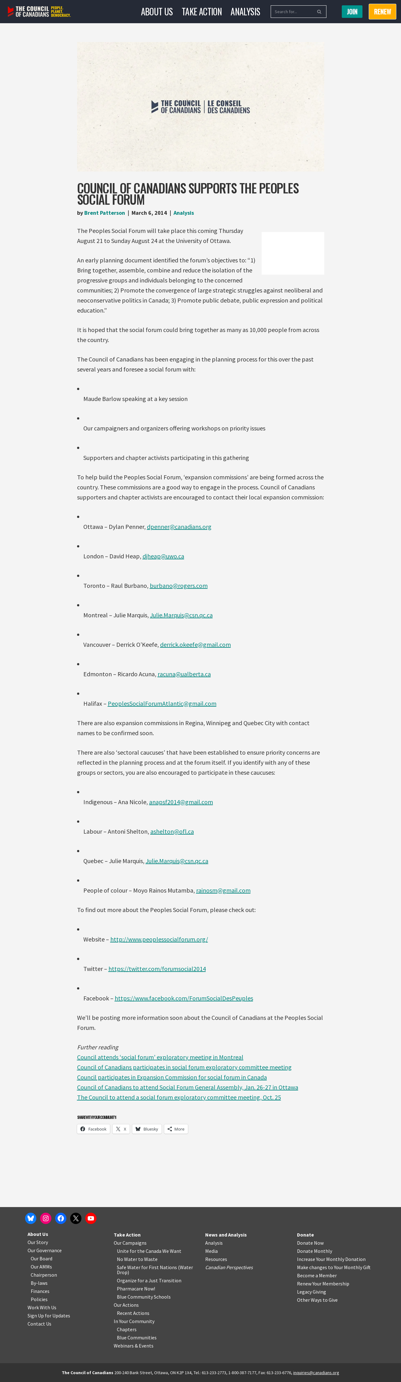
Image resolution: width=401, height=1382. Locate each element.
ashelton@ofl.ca (172, 831)
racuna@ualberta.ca (184, 674)
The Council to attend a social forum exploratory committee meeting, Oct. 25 (179, 1097)
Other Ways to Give (317, 1300)
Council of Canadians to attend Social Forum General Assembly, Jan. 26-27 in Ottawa (187, 1087)
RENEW (382, 11)
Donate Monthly (314, 1251)
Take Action (202, 11)
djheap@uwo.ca (163, 556)
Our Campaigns (130, 1243)
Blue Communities (137, 1337)
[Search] (291, 11)
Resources (216, 1259)
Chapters (127, 1329)
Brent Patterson (104, 212)
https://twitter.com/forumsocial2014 (157, 969)
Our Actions (126, 1305)
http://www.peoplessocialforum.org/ (159, 939)
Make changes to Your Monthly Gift (334, 1267)
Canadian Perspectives (229, 1267)
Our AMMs (41, 1266)
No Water (127, 1259)
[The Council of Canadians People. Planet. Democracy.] (39, 11)
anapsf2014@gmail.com (181, 802)
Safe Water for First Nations (147, 1267)
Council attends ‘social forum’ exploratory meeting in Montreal (160, 1057)
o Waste (149, 1259)
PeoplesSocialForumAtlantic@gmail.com (162, 703)
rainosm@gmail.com (223, 890)
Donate (305, 1235)
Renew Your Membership (323, 1283)
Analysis (245, 11)
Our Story (38, 1242)
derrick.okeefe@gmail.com (195, 644)
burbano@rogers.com (179, 585)
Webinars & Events (134, 1345)
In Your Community (134, 1321)
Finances (40, 1291)
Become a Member (317, 1275)
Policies (39, 1299)
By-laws (39, 1283)
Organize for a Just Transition (149, 1280)
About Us (157, 11)
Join (352, 11)
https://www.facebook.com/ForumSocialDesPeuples (184, 998)
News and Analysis (226, 1235)
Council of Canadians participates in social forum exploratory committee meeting (184, 1067)
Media (211, 1251)
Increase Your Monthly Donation (331, 1259)
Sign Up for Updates (49, 1315)
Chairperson (44, 1275)
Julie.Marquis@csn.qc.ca (181, 615)
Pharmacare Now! (136, 1288)
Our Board (41, 1258)
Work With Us (42, 1307)
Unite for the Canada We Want (149, 1251)
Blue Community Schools (144, 1297)
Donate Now (310, 1243)
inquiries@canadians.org (316, 1372)
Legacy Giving (311, 1292)
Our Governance (45, 1250)
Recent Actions (133, 1313)
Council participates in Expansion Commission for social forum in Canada (172, 1077)
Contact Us (39, 1324)
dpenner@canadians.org (179, 526)
